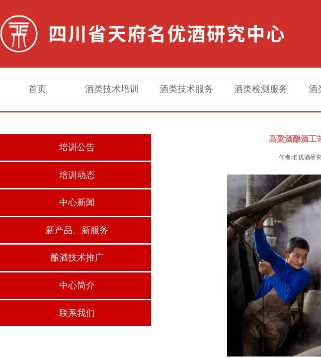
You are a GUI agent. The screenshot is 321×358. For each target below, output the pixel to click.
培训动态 (77, 175)
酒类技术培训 (112, 89)
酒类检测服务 (261, 89)
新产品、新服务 (77, 230)
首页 (37, 89)
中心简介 (77, 285)
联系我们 (77, 313)
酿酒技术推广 (77, 258)
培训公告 (77, 147)
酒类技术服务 (186, 89)
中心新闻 (77, 202)
